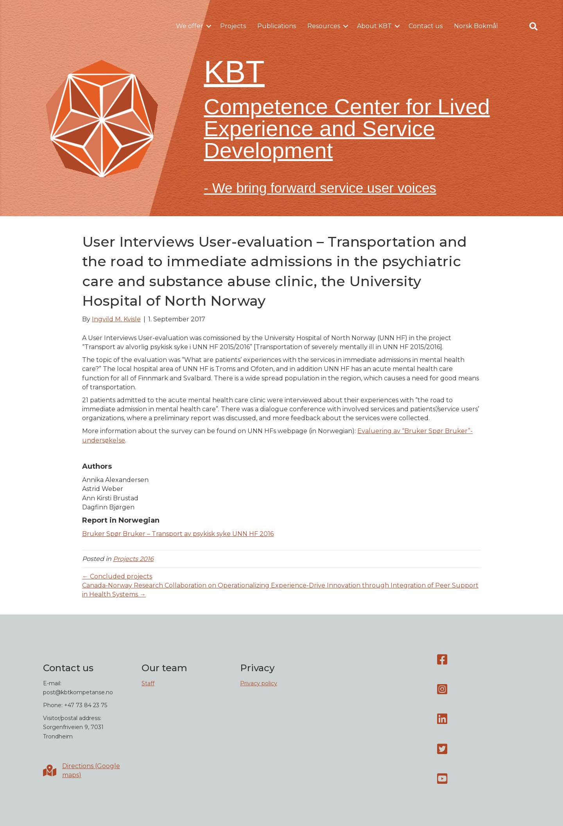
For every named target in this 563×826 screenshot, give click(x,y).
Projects (233, 26)
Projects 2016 (133, 559)
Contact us (426, 26)
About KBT (374, 26)
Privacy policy (258, 683)
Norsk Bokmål (476, 26)
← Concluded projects (117, 576)
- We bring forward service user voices (320, 187)
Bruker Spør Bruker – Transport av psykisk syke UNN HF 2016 (178, 534)
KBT (234, 71)
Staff (148, 683)
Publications (276, 26)
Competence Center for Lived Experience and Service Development (347, 128)
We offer (189, 26)
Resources (323, 26)
